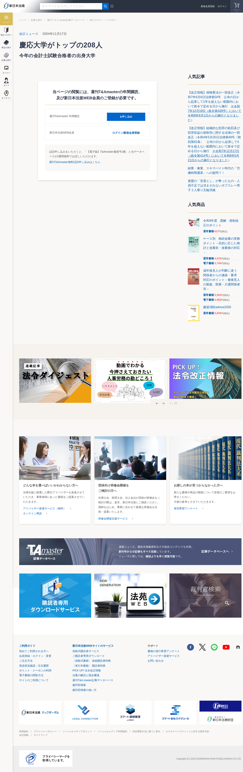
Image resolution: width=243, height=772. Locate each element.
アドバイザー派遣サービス (164, 655)
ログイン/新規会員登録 (126, 132)
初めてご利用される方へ (34, 651)
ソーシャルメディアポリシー (77, 731)
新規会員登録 (208, 6)
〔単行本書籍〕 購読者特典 (88, 665)
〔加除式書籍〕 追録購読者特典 (91, 660)
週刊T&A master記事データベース (92, 680)
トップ (22, 20)
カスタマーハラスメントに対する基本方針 (187, 731)
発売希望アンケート (186, 508)
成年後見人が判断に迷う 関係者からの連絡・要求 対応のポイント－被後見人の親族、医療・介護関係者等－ (221, 280)
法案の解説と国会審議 (85, 675)
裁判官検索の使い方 (84, 689)
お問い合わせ (156, 660)
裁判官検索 (79, 684)
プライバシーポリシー (45, 731)
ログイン (222, 6)
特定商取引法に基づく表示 (146, 731)
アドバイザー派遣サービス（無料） (44, 508)
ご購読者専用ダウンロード (88, 655)
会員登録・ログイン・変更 (35, 655)
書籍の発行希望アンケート (164, 651)
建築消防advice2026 (217, 307)
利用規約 (23, 731)
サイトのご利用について (34, 680)
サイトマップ (41, 735)
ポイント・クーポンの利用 (35, 670)
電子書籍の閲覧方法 (31, 675)
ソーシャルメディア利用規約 (112, 731)
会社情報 (23, 735)
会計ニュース (28, 33)
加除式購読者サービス (85, 651)
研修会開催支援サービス (113, 518)
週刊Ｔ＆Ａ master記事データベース (66, 20)
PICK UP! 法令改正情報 (86, 670)
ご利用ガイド (27, 645)
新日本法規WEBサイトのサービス (93, 645)
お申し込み (126, 115)
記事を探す (36, 20)
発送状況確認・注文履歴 (34, 665)
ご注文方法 (26, 660)
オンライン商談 (32, 513)
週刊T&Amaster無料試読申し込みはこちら (74, 161)
